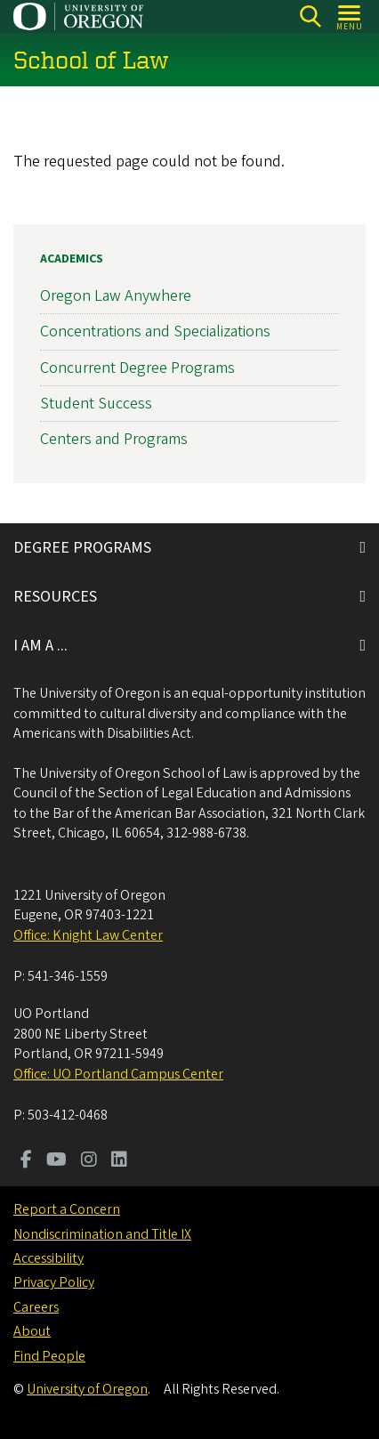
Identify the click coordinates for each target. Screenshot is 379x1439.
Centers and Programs (114, 439)
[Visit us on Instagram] (89, 1161)
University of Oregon (87, 1389)
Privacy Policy (53, 1282)
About (32, 1331)
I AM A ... (40, 646)
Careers (36, 1307)
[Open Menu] (350, 16)
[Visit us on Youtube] (56, 1161)
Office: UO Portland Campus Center (118, 1074)
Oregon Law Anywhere (115, 296)
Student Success (96, 403)
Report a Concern (66, 1209)
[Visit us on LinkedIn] (119, 1161)
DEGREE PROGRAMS (82, 548)
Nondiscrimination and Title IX (102, 1234)
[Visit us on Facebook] (26, 1161)
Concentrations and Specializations (155, 331)
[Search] (310, 16)
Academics (71, 259)
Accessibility (48, 1258)
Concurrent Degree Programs (137, 367)
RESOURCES (55, 597)
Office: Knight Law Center (88, 935)
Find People (49, 1356)
